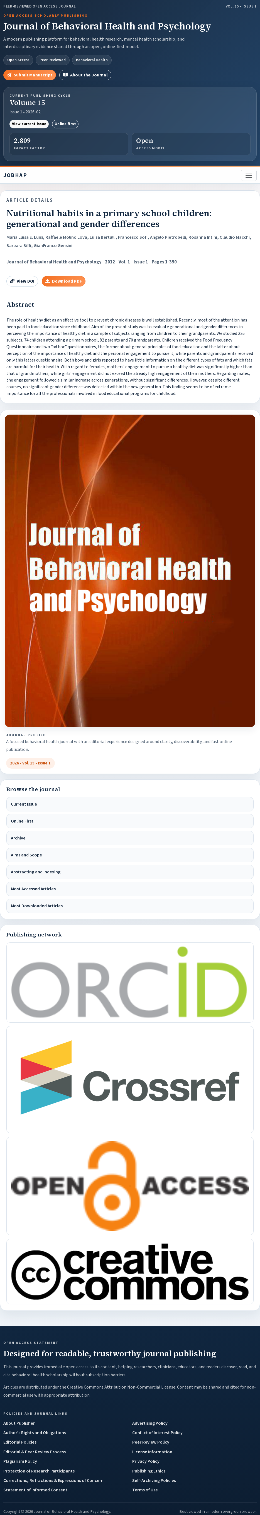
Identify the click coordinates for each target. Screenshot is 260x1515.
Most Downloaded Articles (37, 906)
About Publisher (19, 1423)
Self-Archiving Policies (154, 1480)
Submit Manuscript (29, 75)
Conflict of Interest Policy (157, 1433)
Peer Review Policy (150, 1442)
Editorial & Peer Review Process (34, 1452)
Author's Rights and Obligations (34, 1433)
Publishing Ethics (148, 1471)
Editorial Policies (19, 1442)
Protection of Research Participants (39, 1471)
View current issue (29, 124)
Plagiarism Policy (20, 1461)
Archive (18, 838)
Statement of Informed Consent (35, 1490)
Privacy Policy (146, 1461)
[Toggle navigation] (249, 175)
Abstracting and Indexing (35, 872)
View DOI (22, 281)
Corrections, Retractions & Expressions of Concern (53, 1480)
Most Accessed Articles (33, 889)
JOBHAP (15, 175)
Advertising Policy (150, 1423)
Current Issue (24, 804)
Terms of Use (145, 1490)
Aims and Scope (26, 855)
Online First (22, 821)
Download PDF (63, 281)
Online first (65, 124)
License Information (152, 1452)
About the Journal (85, 75)
